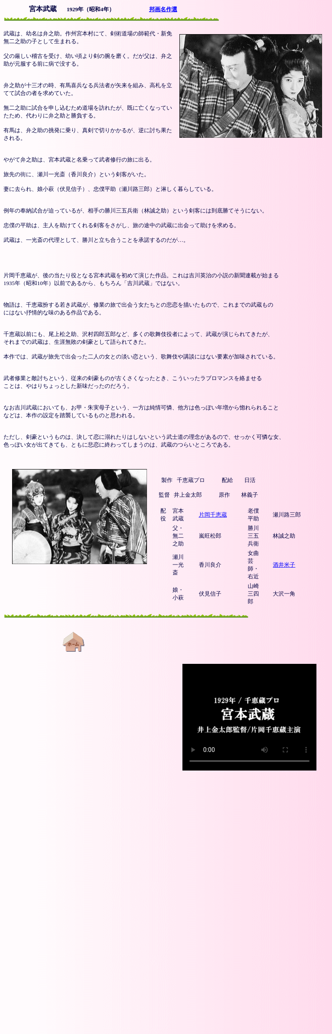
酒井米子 (284, 564)
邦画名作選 (163, 9)
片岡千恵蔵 (213, 514)
